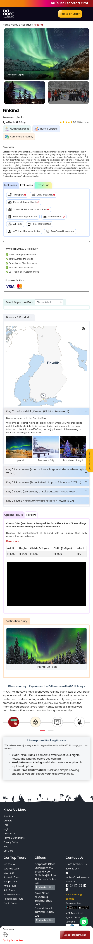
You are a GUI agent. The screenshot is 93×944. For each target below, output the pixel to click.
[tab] (46, 411)
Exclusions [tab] (26, 185)
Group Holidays (22, 25)
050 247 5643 (74, 864)
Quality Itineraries (17, 129)
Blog (6, 846)
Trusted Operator (46, 129)
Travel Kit (43, 185)
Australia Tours (12, 877)
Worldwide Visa (12, 894)
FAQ (6, 824)
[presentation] (13, 54)
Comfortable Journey (19, 136)
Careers (8, 820)
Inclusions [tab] (10, 185)
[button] (46, 411)
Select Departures (75, 935)
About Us (8, 816)
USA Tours (9, 872)
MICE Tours (9, 864)
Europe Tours (10, 881)
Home (6, 25)
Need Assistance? (89, 460)
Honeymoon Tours (13, 898)
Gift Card (8, 850)
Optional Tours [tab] (13, 515)
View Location (44, 887)
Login (6, 829)
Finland (38, 25)
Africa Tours (10, 885)
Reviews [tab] (31, 515)
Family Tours (10, 903)
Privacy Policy (11, 842)
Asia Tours (9, 890)
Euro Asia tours (11, 868)
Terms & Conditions (14, 837)
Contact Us (9, 833)
